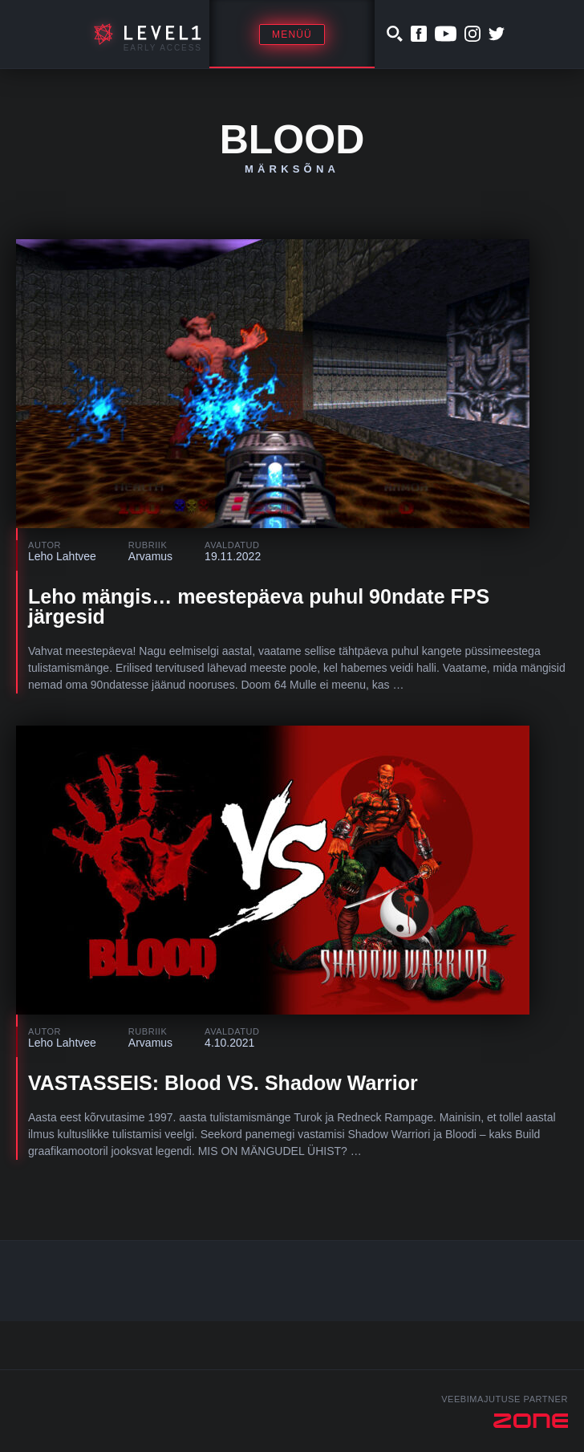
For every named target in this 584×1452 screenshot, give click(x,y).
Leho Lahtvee (62, 556)
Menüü (292, 34)
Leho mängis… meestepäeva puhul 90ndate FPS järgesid (258, 606)
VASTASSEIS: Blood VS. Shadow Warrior (223, 1083)
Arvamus (150, 556)
